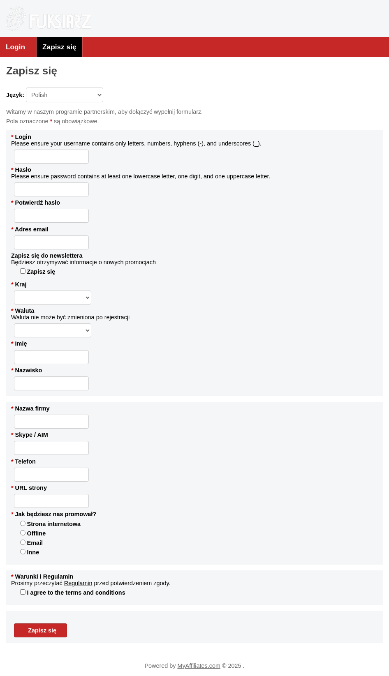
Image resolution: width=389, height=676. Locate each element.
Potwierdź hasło (35, 202)
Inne (29, 552)
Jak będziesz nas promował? (53, 514)
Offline (33, 533)
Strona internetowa (50, 524)
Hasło (21, 169)
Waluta (22, 310)
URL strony (29, 488)
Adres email (30, 229)
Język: (54, 95)
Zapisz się (59, 47)
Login (15, 47)
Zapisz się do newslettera (47, 255)
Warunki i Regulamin (42, 576)
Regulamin (78, 583)
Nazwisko (26, 370)
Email (31, 543)
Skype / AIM (29, 434)
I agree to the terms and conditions (72, 592)
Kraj (19, 284)
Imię (19, 343)
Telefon (23, 461)
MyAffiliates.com (198, 665)
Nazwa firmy (30, 408)
